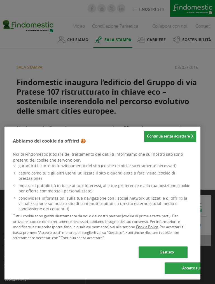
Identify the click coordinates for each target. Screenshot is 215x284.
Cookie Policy (147, 226)
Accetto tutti (193, 268)
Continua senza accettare (168, 136)
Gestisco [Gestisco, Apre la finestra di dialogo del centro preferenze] (167, 252)
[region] (102, 203)
